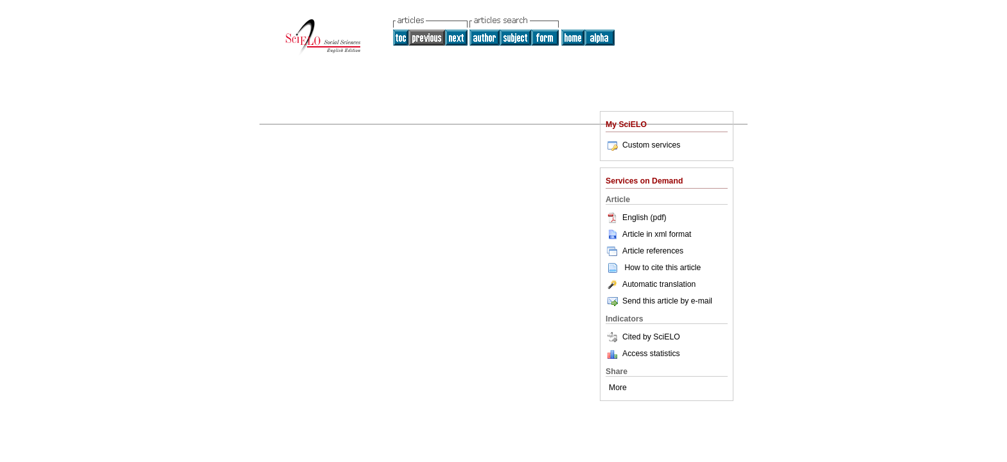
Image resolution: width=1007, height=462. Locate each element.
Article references (644, 250)
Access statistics (651, 353)
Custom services (643, 145)
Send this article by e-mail (659, 300)
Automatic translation (651, 284)
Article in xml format (648, 234)
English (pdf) (636, 217)
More (618, 387)
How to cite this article (662, 267)
